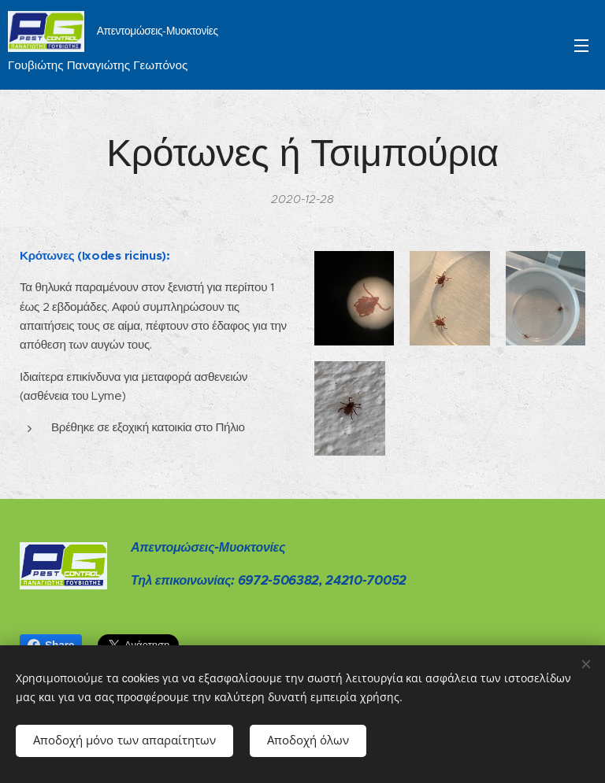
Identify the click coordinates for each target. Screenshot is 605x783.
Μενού (581, 45)
